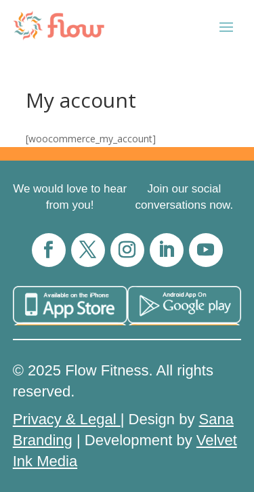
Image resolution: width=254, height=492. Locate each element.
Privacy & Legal (67, 419)
